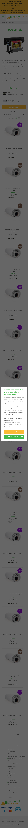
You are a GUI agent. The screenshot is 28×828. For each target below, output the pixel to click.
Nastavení (14, 432)
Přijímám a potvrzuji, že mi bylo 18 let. (15, 436)
